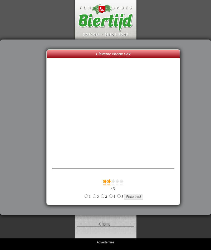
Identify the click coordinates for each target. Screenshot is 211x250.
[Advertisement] (24, 127)
